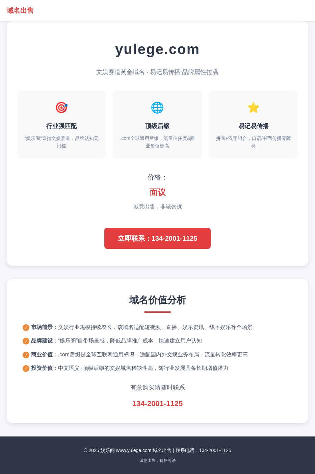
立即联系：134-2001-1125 (158, 238)
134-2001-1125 (157, 403)
